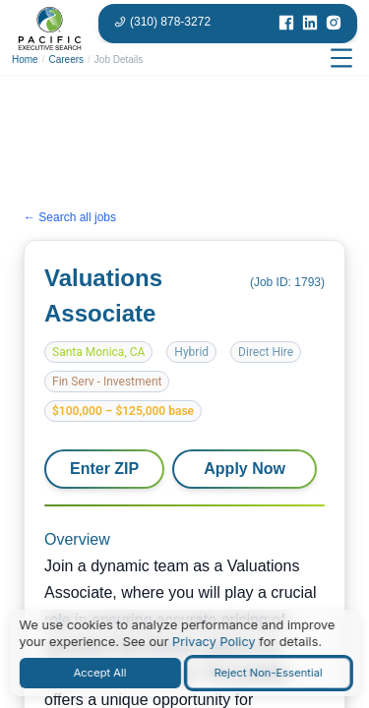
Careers (66, 59)
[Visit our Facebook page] (286, 23)
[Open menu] (341, 59)
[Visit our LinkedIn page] (310, 23)
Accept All (100, 672)
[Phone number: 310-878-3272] (162, 22)
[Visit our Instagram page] (333, 23)
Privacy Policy (214, 641)
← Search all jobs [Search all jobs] (70, 217)
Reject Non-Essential (269, 672)
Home (25, 59)
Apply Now (244, 468)
